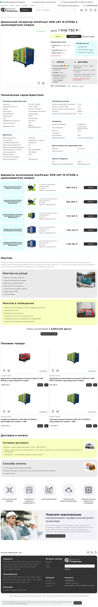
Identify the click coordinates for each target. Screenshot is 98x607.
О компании (5, 5)
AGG (11, 574)
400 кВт (26, 561)
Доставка (29, 5)
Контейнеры (16, 590)
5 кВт (5, 556)
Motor (28, 574)
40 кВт (34, 556)
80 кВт (23, 559)
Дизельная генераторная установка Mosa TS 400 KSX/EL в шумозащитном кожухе (24, 375)
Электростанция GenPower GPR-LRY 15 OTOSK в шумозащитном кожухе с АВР (73, 417)
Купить (58, 36)
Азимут (24, 579)
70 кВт (17, 559)
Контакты (38, 5)
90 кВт (29, 559)
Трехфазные (77, 86)
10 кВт (15, 17)
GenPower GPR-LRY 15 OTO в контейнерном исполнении (12, 226)
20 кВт (22, 556)
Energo (11, 577)
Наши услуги (50, 583)
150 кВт (5, 561)
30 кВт (28, 556)
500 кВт (33, 561)
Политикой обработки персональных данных (19, 603)
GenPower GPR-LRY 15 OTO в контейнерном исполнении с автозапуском (12, 239)
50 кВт (5, 559)
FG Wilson (12, 579)
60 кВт (11, 559)
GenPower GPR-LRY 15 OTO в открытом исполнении (12, 187)
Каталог (25, 10)
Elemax (17, 577)
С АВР (31, 590)
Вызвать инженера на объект (57, 534)
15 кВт (16, 556)
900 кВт (26, 564)
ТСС (18, 579)
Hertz (34, 574)
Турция (91, 49)
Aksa (34, 577)
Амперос (19, 582)
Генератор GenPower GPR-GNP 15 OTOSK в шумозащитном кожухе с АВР (21, 417)
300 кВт (19, 561)
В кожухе (85, 86)
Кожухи (24, 590)
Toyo (29, 577)
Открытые (6, 590)
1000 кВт (34, 564)
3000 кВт (14, 566)
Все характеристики (56, 55)
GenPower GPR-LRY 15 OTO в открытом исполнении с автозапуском (12, 200)
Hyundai (6, 582)
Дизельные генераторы (7, 17)
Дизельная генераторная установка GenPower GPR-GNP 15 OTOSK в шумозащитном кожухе (72, 375)
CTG (25, 582)
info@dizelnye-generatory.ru (69, 5)
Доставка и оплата (52, 580)
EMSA (23, 574)
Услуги (21, 5)
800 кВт (19, 564)
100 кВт (35, 559)
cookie (4, 603)
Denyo (12, 582)
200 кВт (12, 561)
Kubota (24, 577)
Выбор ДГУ (49, 556)
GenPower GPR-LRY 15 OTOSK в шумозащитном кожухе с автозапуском (13, 213)
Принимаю (77, 602)
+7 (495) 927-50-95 (91, 5)
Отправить (68, 563)
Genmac (6, 574)
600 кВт (6, 564)
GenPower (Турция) (34, 113)
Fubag (5, 579)
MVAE (5, 577)
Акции (14, 5)
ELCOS (17, 574)
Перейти (90, 187)
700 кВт (12, 564)
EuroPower (32, 579)
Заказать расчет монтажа (49, 329)
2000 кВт (6, 566)
